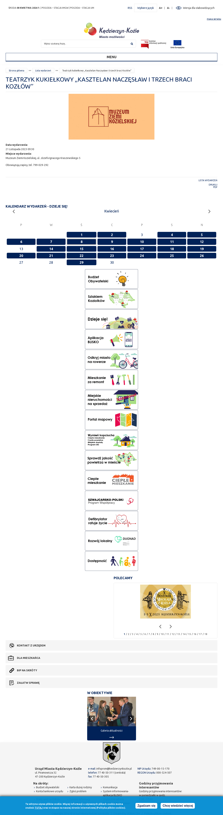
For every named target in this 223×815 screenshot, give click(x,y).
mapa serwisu (214, 19)
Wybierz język (145, 7)
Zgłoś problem (78, 791)
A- (168, 8)
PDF (215, 187)
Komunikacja (110, 787)
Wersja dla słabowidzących (199, 7)
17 (142, 249)
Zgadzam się (146, 805)
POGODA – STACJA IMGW (55, 8)
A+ (161, 8)
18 (172, 249)
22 (81, 255)
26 (202, 255)
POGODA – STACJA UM (82, 8)
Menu (111, 57)
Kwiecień (111, 211)
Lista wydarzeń (43, 70)
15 (81, 249)
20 (21, 255)
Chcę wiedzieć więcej (178, 805)
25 (172, 255)
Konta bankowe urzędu (49, 791)
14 (51, 249)
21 (51, 255)
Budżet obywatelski (47, 787)
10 (142, 242)
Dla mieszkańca (28, 657)
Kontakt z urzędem (31, 645)
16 (112, 249)
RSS (130, 7)
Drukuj (213, 184)
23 (112, 255)
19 (202, 249)
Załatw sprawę (28, 682)
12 (202, 242)
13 (178, 634)
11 (172, 242)
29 (81, 262)
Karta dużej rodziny (81, 787)
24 (142, 255)
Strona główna (16, 70)
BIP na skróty (27, 670)
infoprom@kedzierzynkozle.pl (114, 768)
